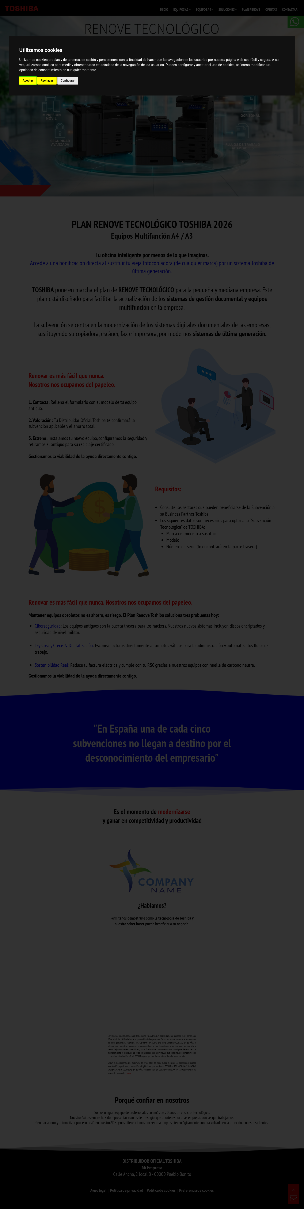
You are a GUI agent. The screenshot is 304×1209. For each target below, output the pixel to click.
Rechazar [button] (47, 80)
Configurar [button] (68, 80)
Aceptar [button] (28, 80)
